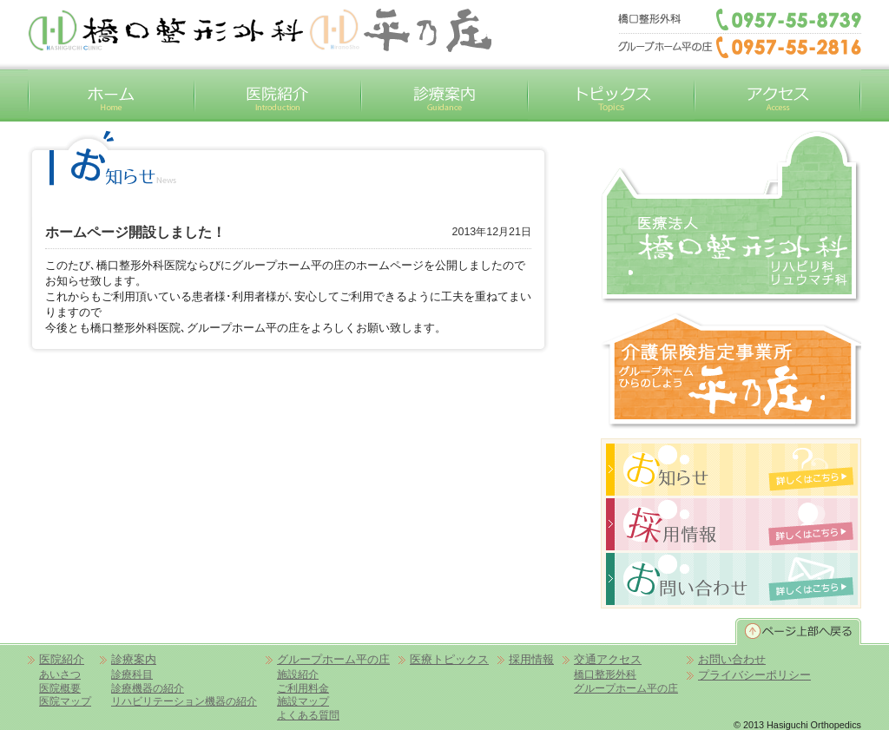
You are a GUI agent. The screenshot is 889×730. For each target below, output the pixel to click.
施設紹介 (298, 674)
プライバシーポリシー (754, 674)
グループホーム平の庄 (731, 371)
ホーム (111, 95)
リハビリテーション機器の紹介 (184, 701)
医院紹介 (277, 95)
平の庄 (400, 30)
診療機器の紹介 (147, 688)
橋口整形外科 (731, 217)
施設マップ (303, 701)
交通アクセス (778, 95)
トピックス (611, 95)
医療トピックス (449, 659)
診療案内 (444, 95)
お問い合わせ (732, 659)
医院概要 (60, 688)
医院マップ (65, 701)
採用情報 (531, 659)
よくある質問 (308, 714)
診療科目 (132, 674)
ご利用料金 (303, 688)
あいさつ (60, 674)
